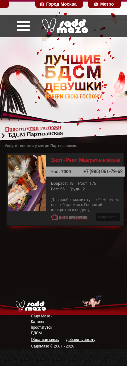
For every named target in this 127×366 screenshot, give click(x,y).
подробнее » (108, 217)
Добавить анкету (80, 339)
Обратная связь (45, 339)
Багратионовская (101, 160)
